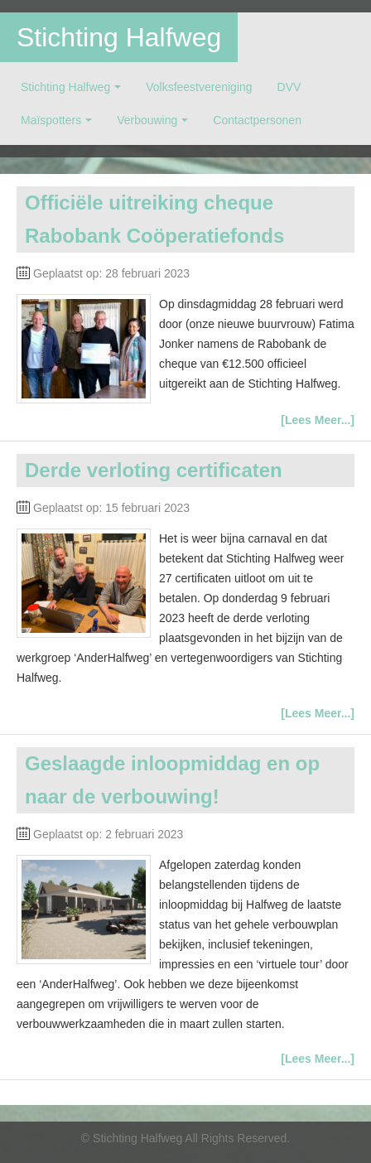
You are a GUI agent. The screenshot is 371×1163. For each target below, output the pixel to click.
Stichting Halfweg (119, 37)
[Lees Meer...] (317, 420)
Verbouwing (147, 120)
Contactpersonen (257, 120)
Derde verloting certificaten (153, 470)
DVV (289, 87)
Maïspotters (51, 120)
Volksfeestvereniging (199, 87)
